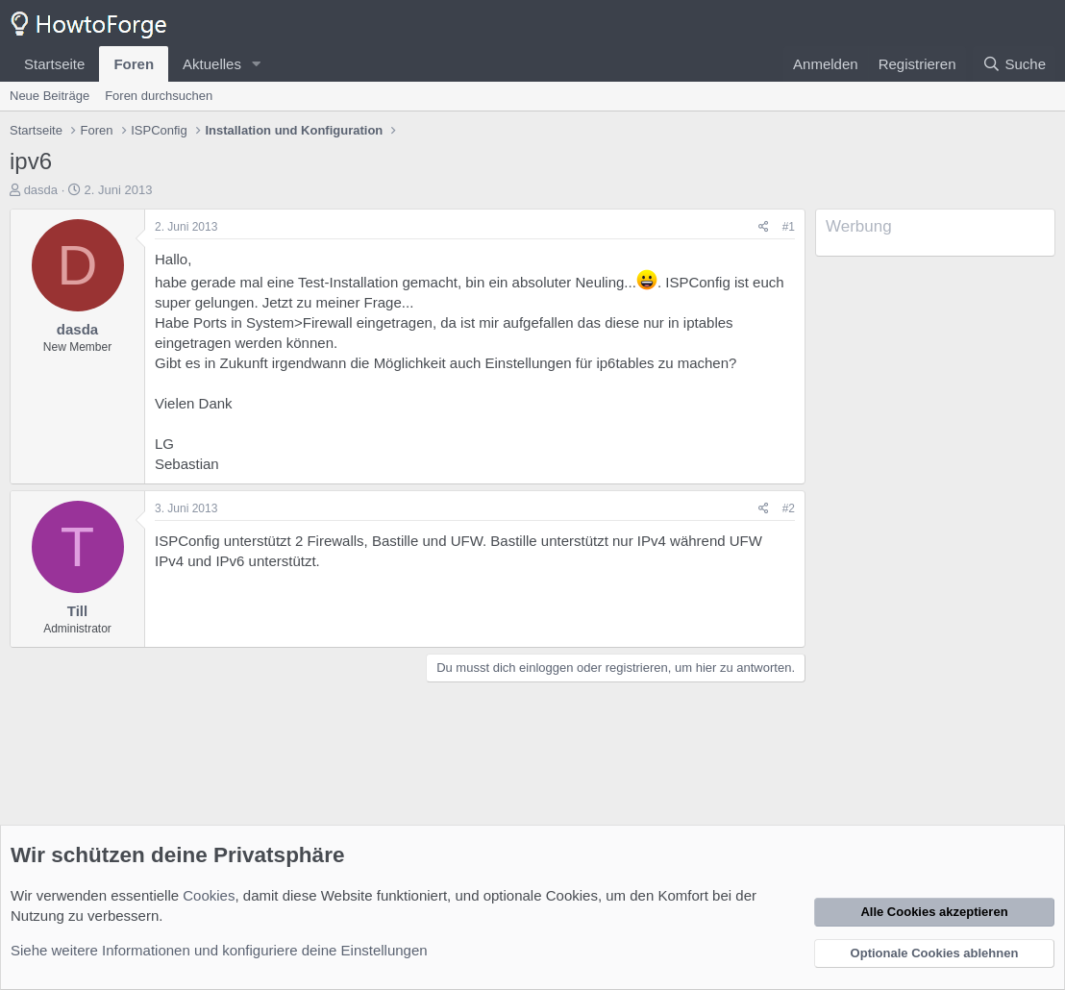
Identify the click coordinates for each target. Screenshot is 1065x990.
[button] (256, 64)
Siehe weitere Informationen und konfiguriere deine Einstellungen (219, 950)
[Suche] (1014, 64)
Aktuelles (212, 64)
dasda (41, 190)
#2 (788, 508)
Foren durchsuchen (158, 95)
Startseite (54, 64)
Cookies (209, 895)
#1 (788, 227)
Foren (133, 64)
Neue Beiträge (49, 95)
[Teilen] (764, 227)
